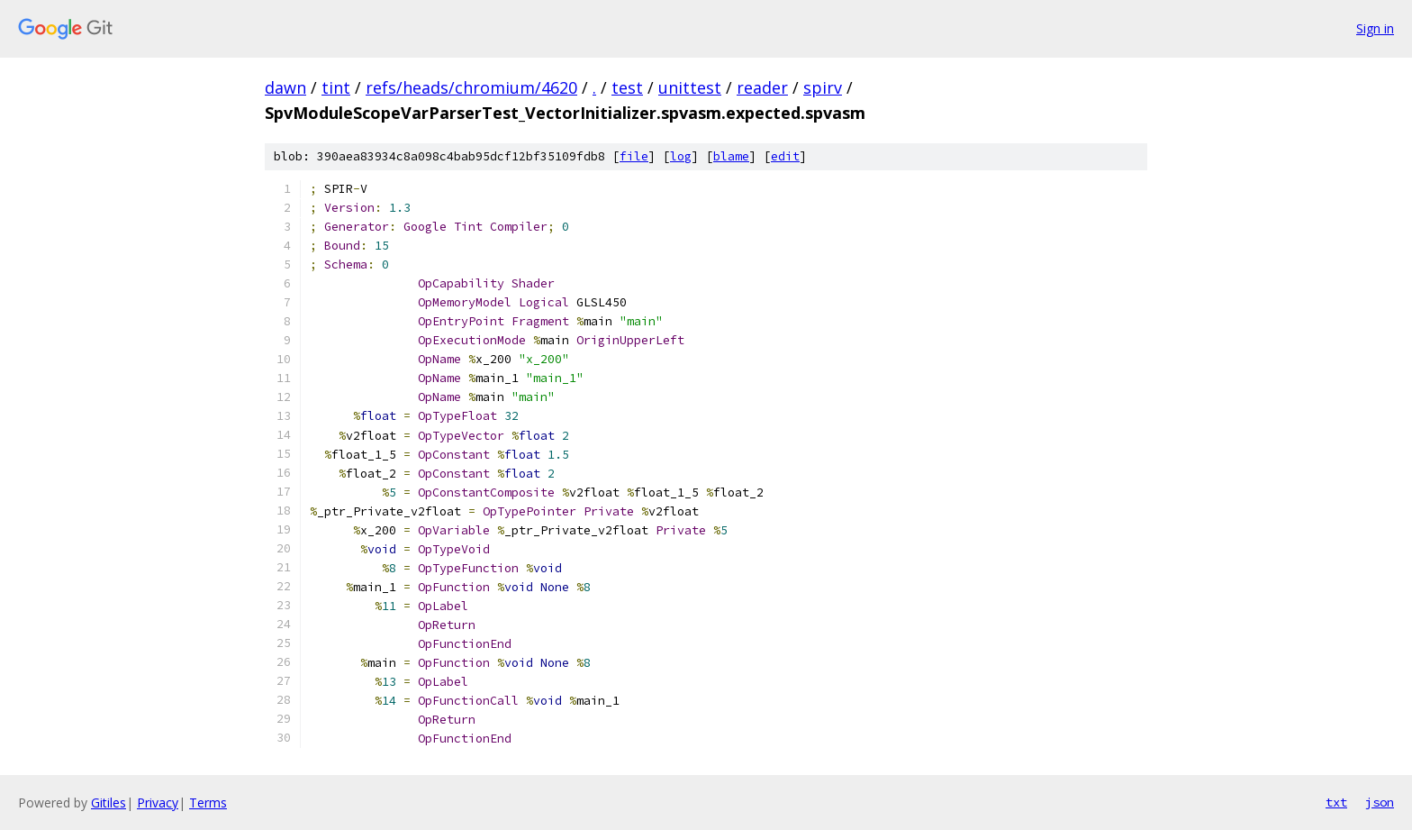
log (681, 156)
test (627, 87)
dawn (285, 87)
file (634, 156)
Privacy (157, 802)
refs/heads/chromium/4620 (471, 87)
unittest (689, 87)
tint (335, 87)
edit (785, 156)
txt (1336, 802)
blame (731, 156)
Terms (208, 802)
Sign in (1375, 28)
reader (762, 87)
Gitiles (108, 802)
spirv (822, 87)
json (1379, 802)
